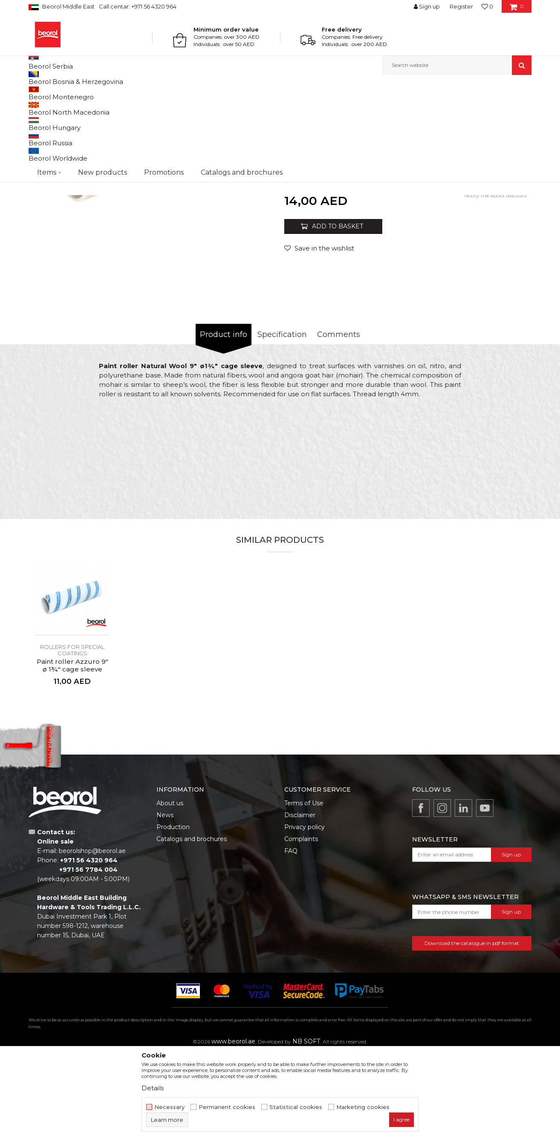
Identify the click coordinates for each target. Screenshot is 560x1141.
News (164, 903)
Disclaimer (299, 903)
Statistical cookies (295, 1107)
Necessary (169, 1107)
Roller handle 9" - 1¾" (437, 212)
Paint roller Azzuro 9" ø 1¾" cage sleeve (72, 753)
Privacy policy (304, 915)
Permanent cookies (227, 1107)
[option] (154, 239)
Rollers (181, 93)
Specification (282, 422)
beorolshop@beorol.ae (92, 938)
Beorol (36, 93)
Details (152, 1088)
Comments (338, 422)
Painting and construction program (122, 93)
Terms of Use (303, 891)
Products (61, 93)
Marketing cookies (363, 1107)
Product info (223, 422)
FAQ (290, 938)
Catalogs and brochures (191, 927)
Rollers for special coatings (227, 93)
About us (169, 891)
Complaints (301, 927)
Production (173, 915)
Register (461, 6)
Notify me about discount (496, 283)
